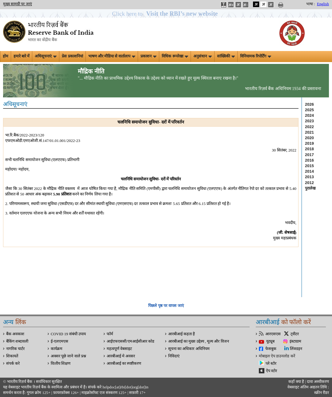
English (323, 4)
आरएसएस (273, 334)
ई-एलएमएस (59, 341)
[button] (166, 13)
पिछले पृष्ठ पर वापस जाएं (166, 305)
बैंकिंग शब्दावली (17, 341)
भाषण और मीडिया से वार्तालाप (112, 56)
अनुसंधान (202, 56)
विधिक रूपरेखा (175, 56)
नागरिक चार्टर (15, 349)
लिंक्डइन (296, 349)
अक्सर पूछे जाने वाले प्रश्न (68, 356)
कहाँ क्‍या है (296, 381)
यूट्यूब (270, 341)
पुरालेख (310, 188)
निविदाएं (174, 356)
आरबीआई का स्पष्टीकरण (124, 363)
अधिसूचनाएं (46, 56)
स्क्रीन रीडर (321, 393)
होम (5, 56)
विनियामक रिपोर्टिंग (255, 56)
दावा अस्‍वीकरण (318, 381)
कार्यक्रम (56, 349)
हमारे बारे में (22, 56)
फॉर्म (110, 334)
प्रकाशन (148, 56)
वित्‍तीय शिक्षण (60, 363)
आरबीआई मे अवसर (121, 356)
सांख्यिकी (226, 56)
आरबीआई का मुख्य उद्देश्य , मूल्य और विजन (198, 341)
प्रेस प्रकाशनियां (72, 56)
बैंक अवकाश (15, 334)
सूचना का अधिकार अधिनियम (189, 349)
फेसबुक (270, 349)
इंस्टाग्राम (295, 341)
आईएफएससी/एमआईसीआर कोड (130, 341)
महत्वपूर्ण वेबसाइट (119, 349)
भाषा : (310, 4)
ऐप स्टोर (271, 371)
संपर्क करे (13, 363)
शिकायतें (12, 356)
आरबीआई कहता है (181, 334)
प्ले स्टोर (271, 363)
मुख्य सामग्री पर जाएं (17, 4)
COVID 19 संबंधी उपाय (68, 334)
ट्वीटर (294, 334)
